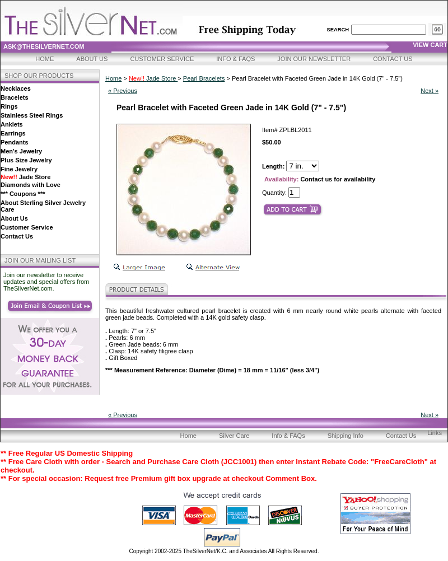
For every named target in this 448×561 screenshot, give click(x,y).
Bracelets (15, 97)
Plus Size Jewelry (26, 160)
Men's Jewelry (21, 151)
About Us (92, 58)
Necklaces (16, 88)
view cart (430, 44)
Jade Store (25, 177)
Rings (9, 106)
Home (44, 58)
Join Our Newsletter (314, 58)
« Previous (122, 90)
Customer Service (162, 58)
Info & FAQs (235, 58)
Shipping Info (345, 435)
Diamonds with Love (30, 184)
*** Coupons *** (23, 193)
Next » (429, 90)
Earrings (13, 133)
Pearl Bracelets (204, 78)
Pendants (15, 142)
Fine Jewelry (19, 169)
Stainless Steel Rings (32, 115)
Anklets (12, 124)
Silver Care (234, 435)
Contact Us (393, 58)
